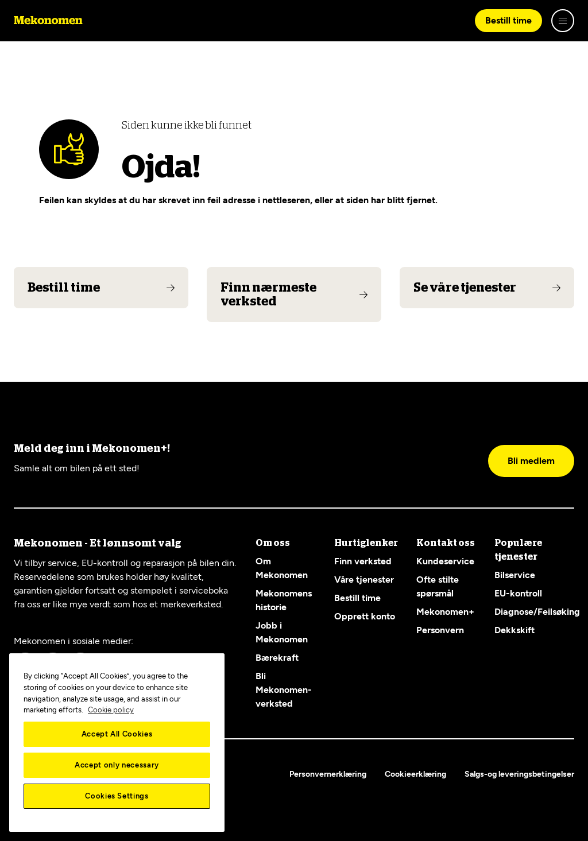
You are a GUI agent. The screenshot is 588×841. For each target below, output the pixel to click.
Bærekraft (277, 657)
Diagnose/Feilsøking (537, 611)
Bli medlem (531, 460)
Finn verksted (363, 561)
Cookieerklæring (415, 774)
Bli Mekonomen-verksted (284, 690)
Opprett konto (364, 616)
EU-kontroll (518, 593)
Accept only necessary (117, 765)
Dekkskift (514, 630)
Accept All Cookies (117, 734)
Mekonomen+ (445, 611)
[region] (117, 742)
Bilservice (514, 574)
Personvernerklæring (327, 774)
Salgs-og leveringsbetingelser (519, 774)
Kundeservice (445, 561)
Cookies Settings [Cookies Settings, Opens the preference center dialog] (117, 796)
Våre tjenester (364, 579)
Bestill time (508, 20)
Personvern (440, 630)
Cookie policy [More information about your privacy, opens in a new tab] (111, 710)
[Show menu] (562, 20)
